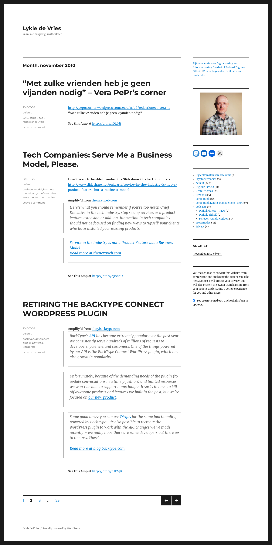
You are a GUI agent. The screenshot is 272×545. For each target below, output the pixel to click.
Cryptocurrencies (206, 179)
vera (42, 121)
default (27, 112)
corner (33, 117)
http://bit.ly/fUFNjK (107, 471)
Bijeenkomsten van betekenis (213, 175)
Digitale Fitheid (205, 187)
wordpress (29, 346)
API (92, 336)
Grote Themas (204, 191)
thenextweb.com (104, 200)
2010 (25, 117)
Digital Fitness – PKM (212, 210)
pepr (41, 117)
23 (59, 500)
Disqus (125, 416)
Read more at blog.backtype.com (97, 448)
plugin (27, 342)
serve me (28, 197)
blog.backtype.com (106, 329)
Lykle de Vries (42, 28)
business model (32, 189)
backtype (28, 338)
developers (42, 338)
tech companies (45, 197)
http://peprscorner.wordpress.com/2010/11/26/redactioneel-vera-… (119, 107)
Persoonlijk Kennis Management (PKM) (220, 202)
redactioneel (30, 121)
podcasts (201, 206)
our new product (102, 397)
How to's (201, 195)
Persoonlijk (202, 199)
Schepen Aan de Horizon (214, 218)
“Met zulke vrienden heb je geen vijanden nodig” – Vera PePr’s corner (94, 88)
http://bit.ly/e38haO (107, 276)
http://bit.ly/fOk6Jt (106, 123)
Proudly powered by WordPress (61, 528)
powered (37, 342)
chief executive (46, 193)
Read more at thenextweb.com (95, 253)
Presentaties (203, 222)
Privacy (200, 226)
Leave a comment (34, 127)
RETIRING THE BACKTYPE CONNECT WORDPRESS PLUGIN (93, 309)
